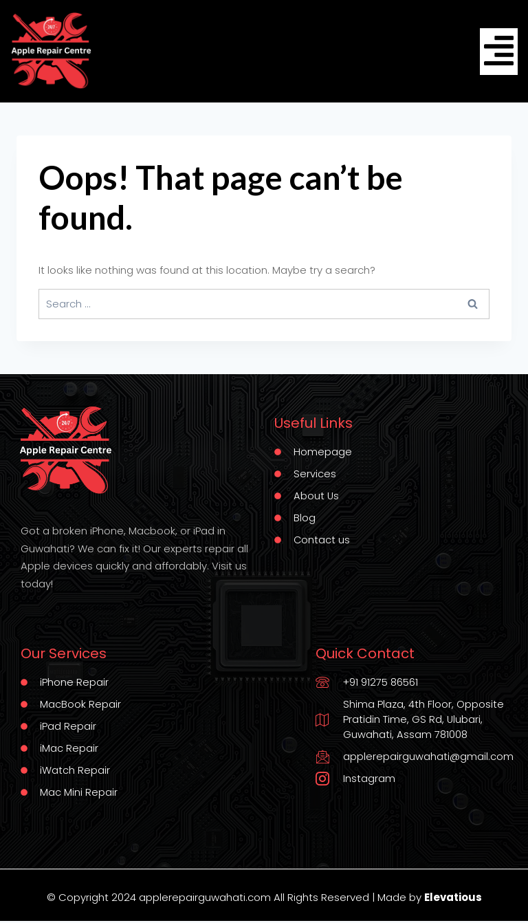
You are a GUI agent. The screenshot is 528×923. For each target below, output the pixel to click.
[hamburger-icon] (499, 51)
